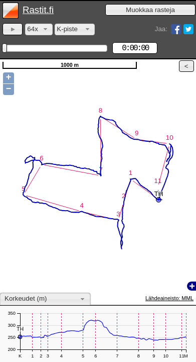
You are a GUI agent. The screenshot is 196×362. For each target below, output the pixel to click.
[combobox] (39, 29)
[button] (150, 10)
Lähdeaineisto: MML (169, 298)
